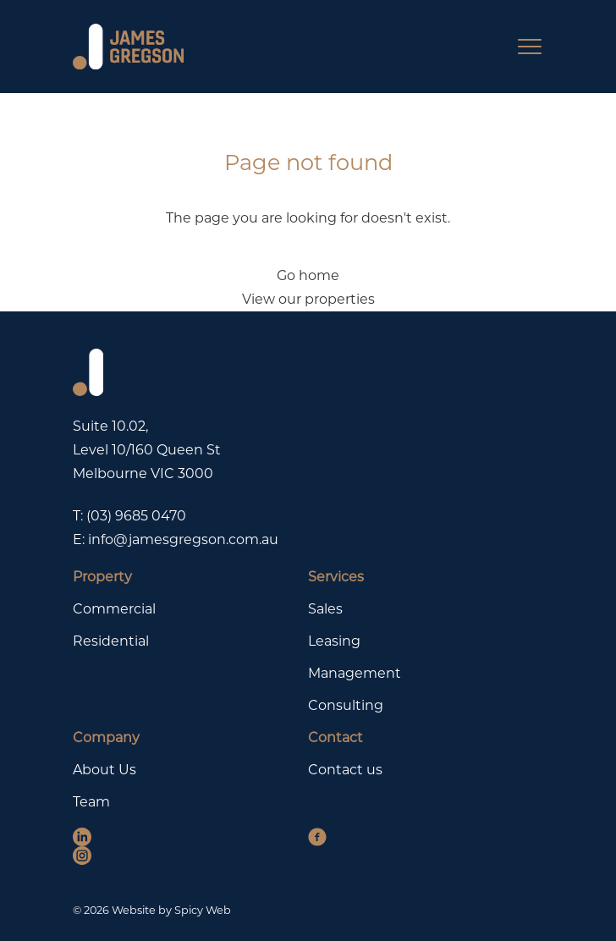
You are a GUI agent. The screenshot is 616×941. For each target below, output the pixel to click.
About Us (104, 770)
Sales (325, 609)
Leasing (334, 641)
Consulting (345, 705)
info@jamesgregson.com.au (183, 539)
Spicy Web (202, 910)
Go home (308, 275)
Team (91, 802)
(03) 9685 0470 (136, 516)
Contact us (345, 770)
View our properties (308, 299)
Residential (111, 641)
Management (354, 673)
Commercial (114, 609)
